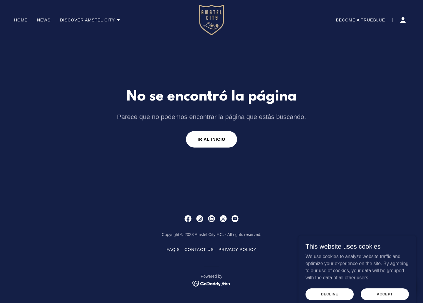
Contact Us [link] (199, 249)
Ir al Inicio (211, 139)
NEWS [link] (44, 20)
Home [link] (21, 20)
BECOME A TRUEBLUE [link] (360, 20)
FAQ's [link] (173, 249)
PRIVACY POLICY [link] (237, 249)
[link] (211, 19)
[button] (90, 20)
